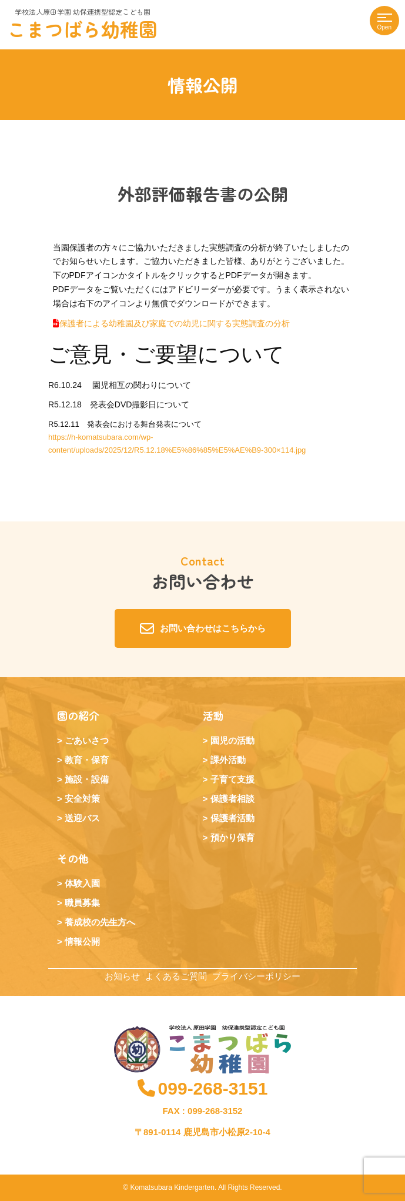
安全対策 (82, 799)
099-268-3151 (203, 1088)
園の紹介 (78, 715)
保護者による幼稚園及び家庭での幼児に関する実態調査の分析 (174, 323)
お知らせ (122, 976)
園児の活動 (232, 740)
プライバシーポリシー (256, 976)
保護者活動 (232, 818)
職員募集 (82, 903)
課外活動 (228, 760)
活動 (213, 715)
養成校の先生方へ (100, 922)
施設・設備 (87, 779)
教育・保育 (87, 760)
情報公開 (82, 941)
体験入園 (82, 883)
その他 (73, 858)
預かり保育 (232, 837)
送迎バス (82, 818)
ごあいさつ (87, 740)
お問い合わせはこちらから (203, 628)
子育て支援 (232, 779)
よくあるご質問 (176, 976)
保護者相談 (232, 799)
